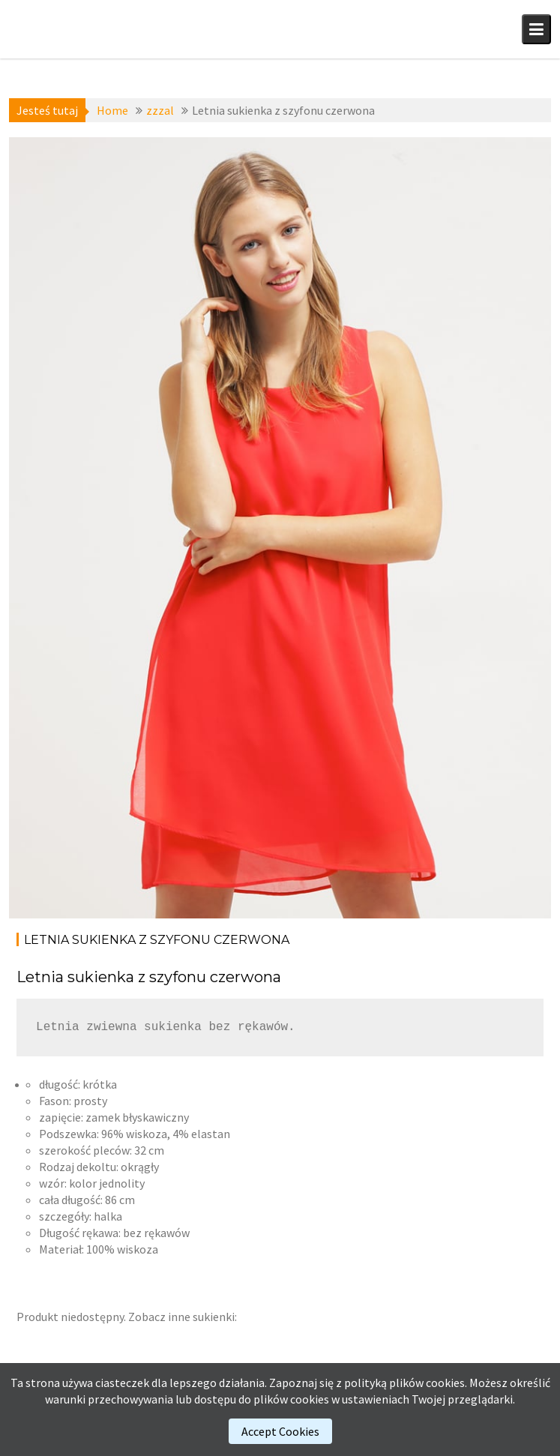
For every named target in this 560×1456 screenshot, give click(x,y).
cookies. (446, 1382)
